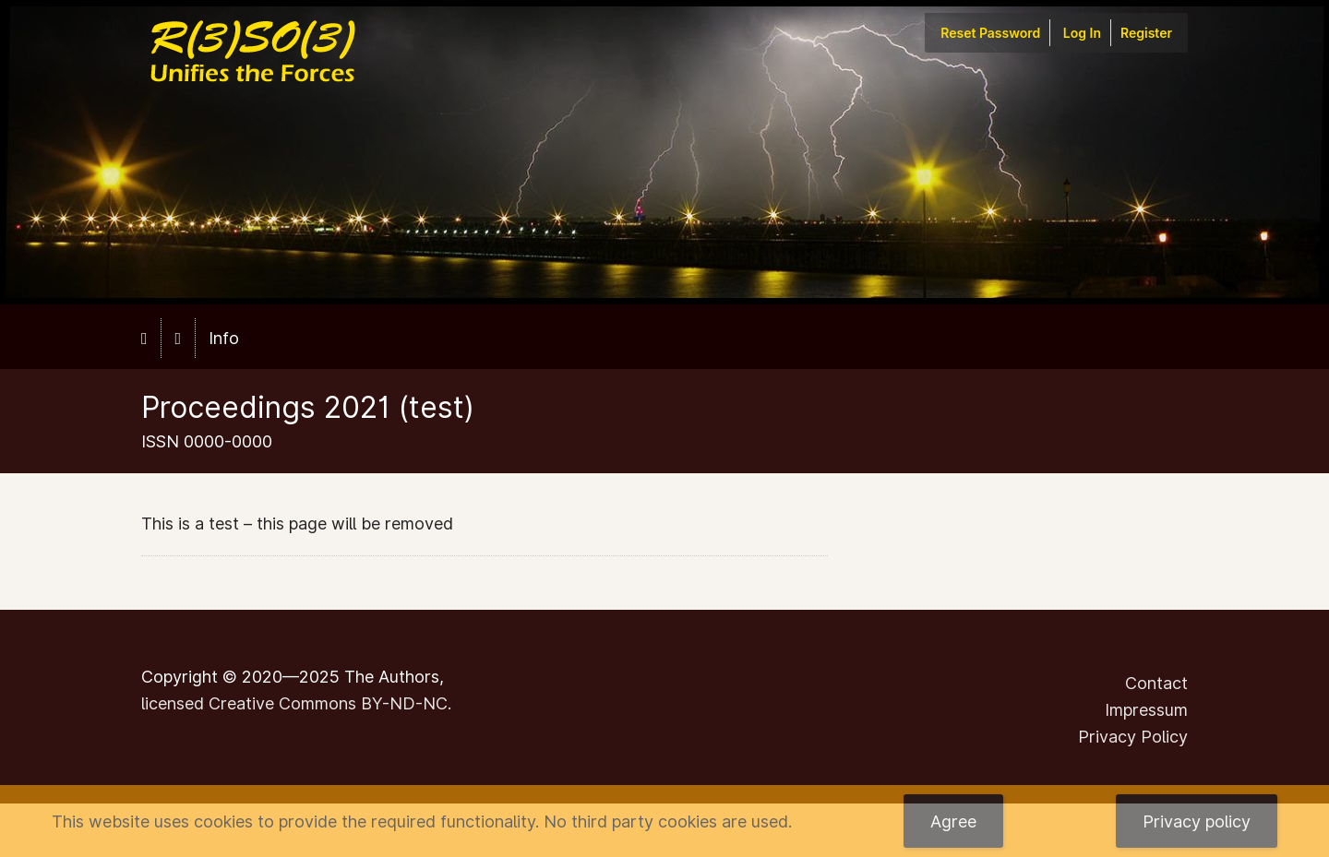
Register (1146, 33)
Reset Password (990, 33)
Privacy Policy (1133, 736)
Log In (1082, 33)
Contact (1156, 683)
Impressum (1146, 710)
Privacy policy (1197, 821)
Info (224, 338)
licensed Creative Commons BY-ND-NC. (296, 703)
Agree (953, 821)
